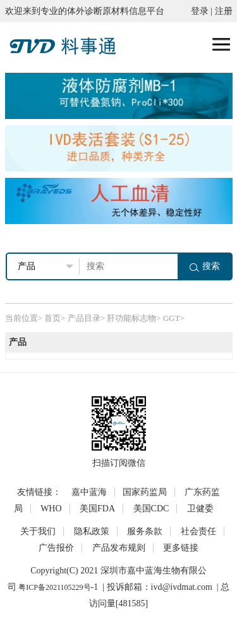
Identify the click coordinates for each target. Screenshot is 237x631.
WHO (50, 508)
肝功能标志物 (131, 318)
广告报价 (56, 548)
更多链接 (180, 548)
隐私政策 (91, 531)
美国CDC (151, 508)
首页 (52, 318)
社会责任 (198, 531)
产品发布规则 (118, 548)
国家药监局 (145, 492)
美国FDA (97, 508)
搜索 (205, 266)
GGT (171, 318)
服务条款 (144, 531)
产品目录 (84, 318)
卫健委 (200, 508)
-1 (95, 587)
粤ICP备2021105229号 (54, 587)
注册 (224, 11)
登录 (200, 11)
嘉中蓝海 (89, 492)
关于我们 (38, 531)
